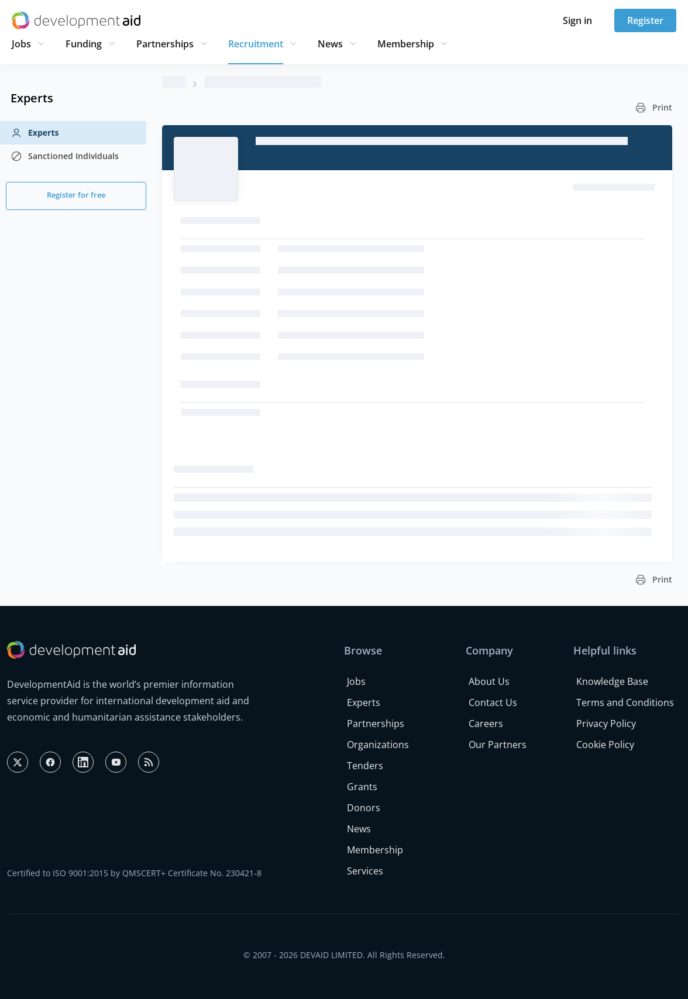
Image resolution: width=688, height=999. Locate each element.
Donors (363, 807)
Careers (486, 723)
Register (645, 20)
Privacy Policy (606, 723)
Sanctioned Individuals (65, 156)
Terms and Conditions (625, 702)
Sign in (577, 20)
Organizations (378, 744)
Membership (405, 43)
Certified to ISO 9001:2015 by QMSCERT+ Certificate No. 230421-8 (134, 873)
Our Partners (498, 744)
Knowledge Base (612, 681)
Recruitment (255, 43)
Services (365, 870)
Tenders (365, 765)
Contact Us (493, 702)
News (330, 43)
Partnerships (165, 43)
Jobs (21, 43)
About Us (489, 681)
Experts (35, 133)
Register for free (76, 195)
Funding (84, 43)
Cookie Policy (605, 744)
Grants (362, 786)
